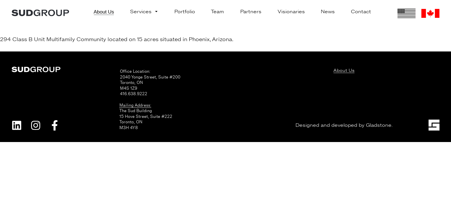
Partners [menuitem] (250, 12)
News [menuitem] (328, 12)
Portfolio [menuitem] (184, 12)
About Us (343, 70)
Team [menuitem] (217, 12)
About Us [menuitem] (104, 12)
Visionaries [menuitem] (291, 12)
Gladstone (378, 125)
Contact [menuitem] (361, 12)
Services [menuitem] (144, 12)
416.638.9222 (133, 93)
